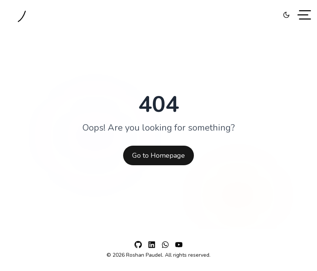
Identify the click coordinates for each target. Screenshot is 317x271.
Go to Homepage (158, 155)
